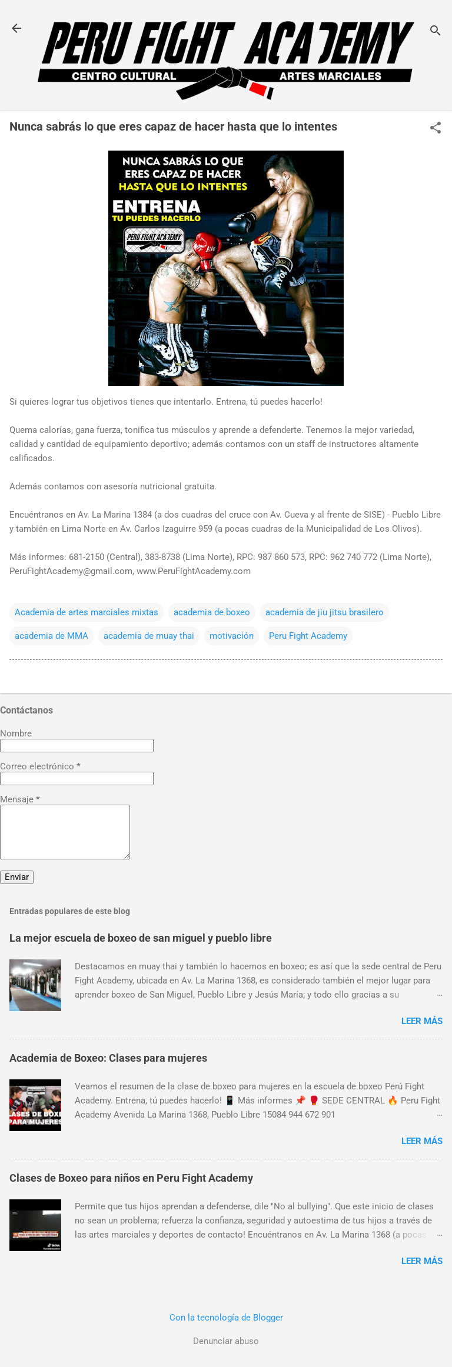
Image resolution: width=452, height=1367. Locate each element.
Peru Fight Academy (308, 636)
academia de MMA (51, 636)
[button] (435, 129)
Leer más (422, 1021)
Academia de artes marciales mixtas (86, 612)
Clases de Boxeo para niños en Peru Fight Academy (131, 1178)
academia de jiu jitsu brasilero (324, 612)
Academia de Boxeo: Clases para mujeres (108, 1058)
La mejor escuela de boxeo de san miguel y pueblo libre (140, 938)
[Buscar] (435, 32)
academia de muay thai (149, 636)
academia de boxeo (212, 612)
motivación (232, 636)
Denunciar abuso (226, 1341)
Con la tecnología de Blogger (226, 1317)
